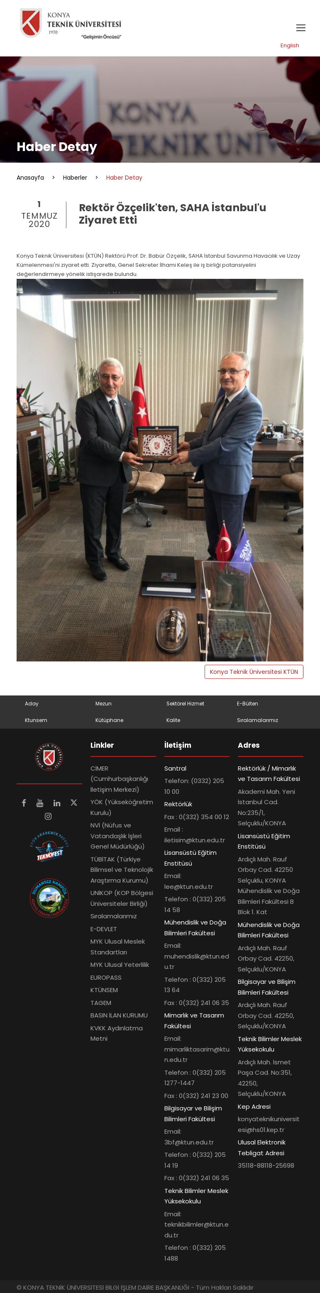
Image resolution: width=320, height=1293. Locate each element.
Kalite (173, 720)
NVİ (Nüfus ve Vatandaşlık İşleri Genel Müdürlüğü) (117, 836)
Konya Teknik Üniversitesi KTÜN (254, 672)
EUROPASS (106, 977)
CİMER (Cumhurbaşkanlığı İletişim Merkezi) (119, 779)
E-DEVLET (103, 929)
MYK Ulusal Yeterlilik (119, 964)
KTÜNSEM (104, 990)
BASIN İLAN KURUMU (119, 1015)
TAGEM (100, 1002)
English (290, 45)
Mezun (103, 703)
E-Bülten (247, 703)
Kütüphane (109, 720)
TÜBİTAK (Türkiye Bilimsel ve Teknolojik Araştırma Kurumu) (121, 870)
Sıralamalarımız (257, 720)
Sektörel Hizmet (185, 703)
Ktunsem (36, 720)
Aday (32, 703)
